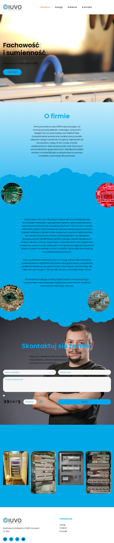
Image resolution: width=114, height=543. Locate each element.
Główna (45, 7)
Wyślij (84, 401)
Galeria (72, 7)
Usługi (59, 7)
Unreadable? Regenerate (41, 401)
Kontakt (87, 7)
